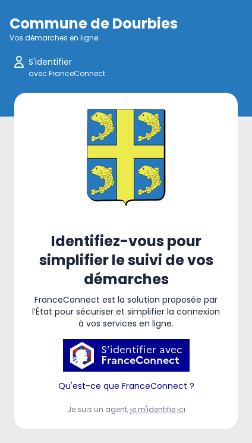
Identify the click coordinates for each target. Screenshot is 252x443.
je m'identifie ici (157, 409)
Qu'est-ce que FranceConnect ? (126, 386)
